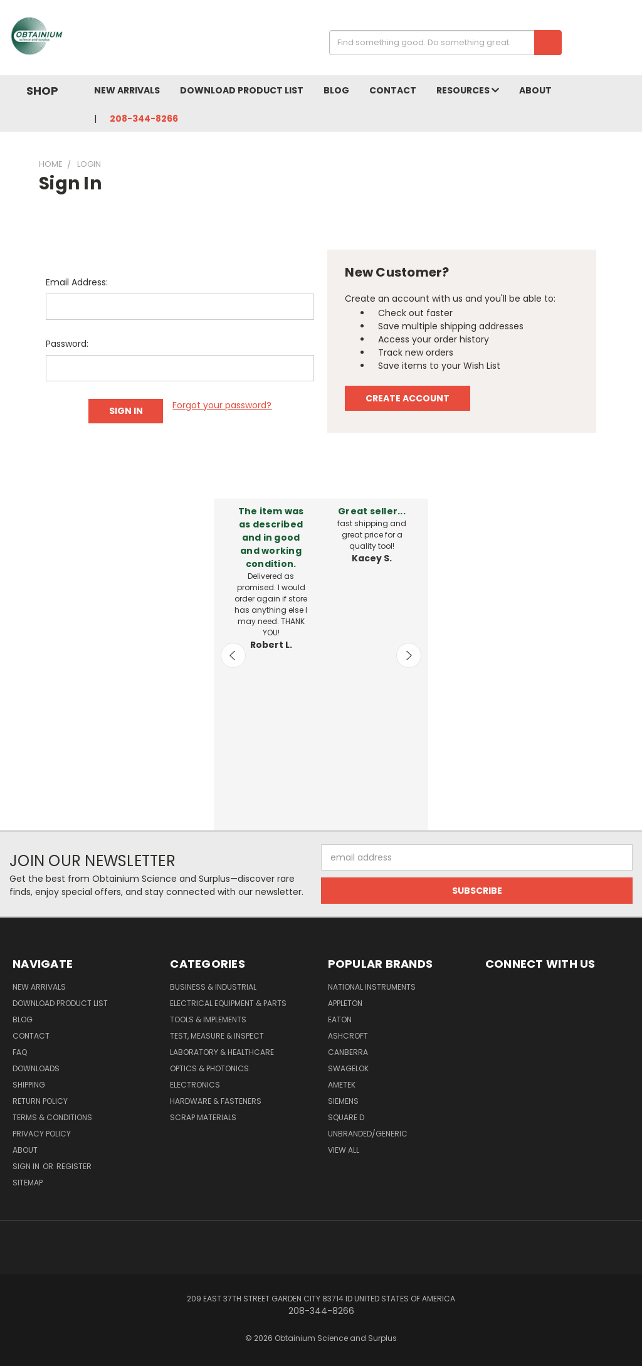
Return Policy (40, 1101)
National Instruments (372, 987)
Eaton (340, 1019)
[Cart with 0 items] (629, 40)
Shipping (29, 1084)
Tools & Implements (208, 1019)
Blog (336, 90)
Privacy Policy (42, 1133)
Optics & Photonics (209, 1068)
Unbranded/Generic (368, 1133)
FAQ (20, 1052)
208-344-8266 (144, 118)
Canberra (348, 1052)
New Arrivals (127, 90)
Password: (67, 343)
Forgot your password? (221, 405)
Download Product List (241, 90)
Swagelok (348, 1068)
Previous (233, 655)
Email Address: (77, 282)
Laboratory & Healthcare (222, 1052)
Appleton (345, 1003)
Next (408, 655)
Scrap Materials (203, 1117)
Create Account (408, 398)
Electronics (195, 1084)
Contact (392, 90)
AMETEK (341, 1084)
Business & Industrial (213, 987)
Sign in (27, 1166)
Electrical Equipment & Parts (228, 1003)
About (535, 90)
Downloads (36, 1068)
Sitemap (28, 1182)
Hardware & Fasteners (215, 1101)
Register (74, 1166)
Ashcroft (348, 1035)
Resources (467, 90)
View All (343, 1150)
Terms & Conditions (52, 1117)
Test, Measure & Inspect (217, 1035)
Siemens (343, 1101)
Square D (346, 1117)
